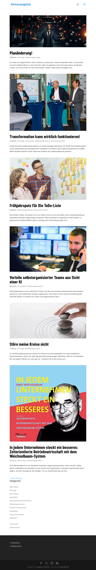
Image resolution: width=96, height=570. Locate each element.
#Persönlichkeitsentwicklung (20, 501)
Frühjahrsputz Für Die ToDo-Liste (35, 205)
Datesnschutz (15, 527)
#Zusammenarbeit (58, 141)
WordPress (64, 567)
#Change (21, 57)
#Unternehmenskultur (18, 508)
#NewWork (14, 497)
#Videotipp (14, 511)
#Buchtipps (22, 460)
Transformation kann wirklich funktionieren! (45, 136)
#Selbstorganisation (32, 57)
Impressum (14, 524)
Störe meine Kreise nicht (29, 344)
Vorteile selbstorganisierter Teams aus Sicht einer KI (45, 279)
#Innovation (29, 141)
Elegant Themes (43, 567)
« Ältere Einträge (16, 478)
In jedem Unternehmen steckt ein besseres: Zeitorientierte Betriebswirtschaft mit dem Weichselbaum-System (44, 452)
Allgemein (13, 518)
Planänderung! (21, 52)
